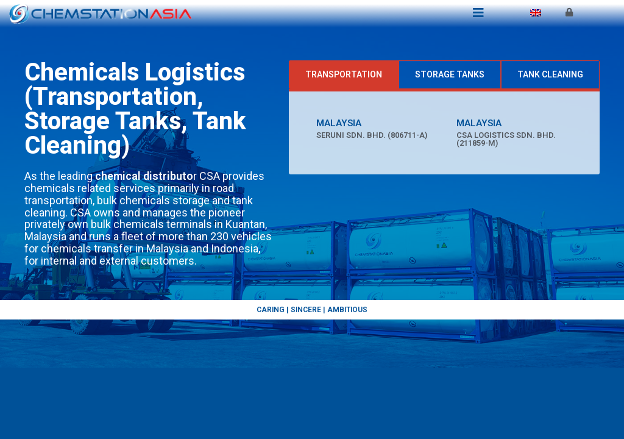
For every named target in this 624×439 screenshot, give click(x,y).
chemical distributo (144, 176)
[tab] (344, 74)
